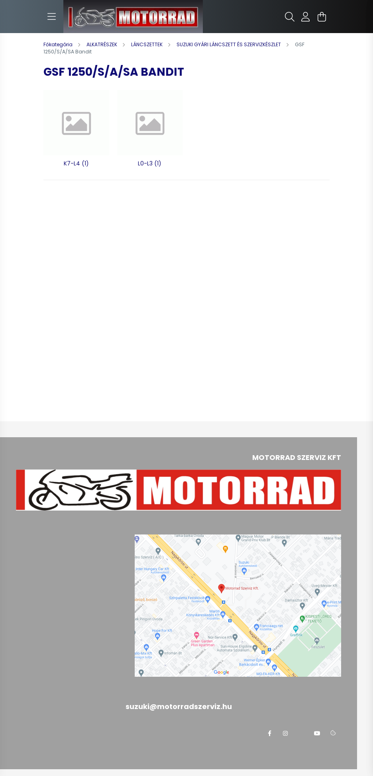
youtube (317, 733)
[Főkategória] (58, 44)
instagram (285, 733)
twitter (301, 733)
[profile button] (306, 17)
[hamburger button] (51, 17)
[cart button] (322, 17)
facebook (269, 733)
